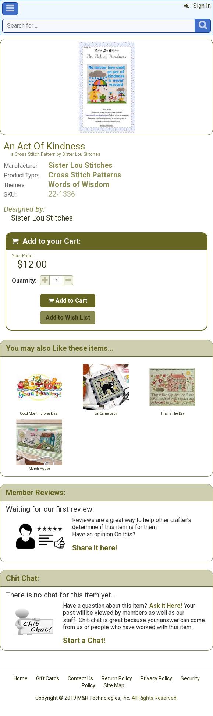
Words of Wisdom (78, 184)
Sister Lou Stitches (80, 165)
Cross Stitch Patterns (84, 174)
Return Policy (117, 678)
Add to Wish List (68, 317)
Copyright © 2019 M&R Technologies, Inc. (82, 698)
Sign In (197, 5)
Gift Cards (47, 678)
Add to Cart (67, 300)
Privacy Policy (156, 678)
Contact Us (80, 678)
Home (21, 678)
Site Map (114, 685)
